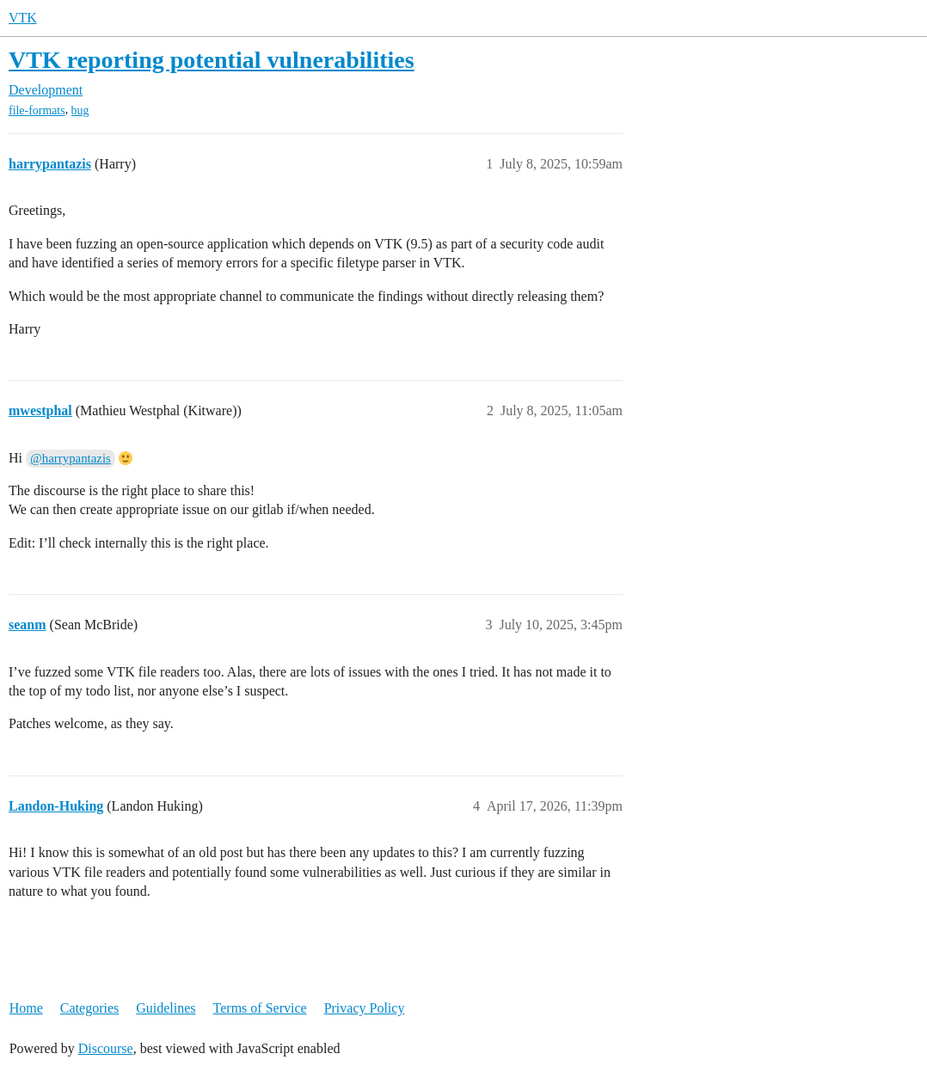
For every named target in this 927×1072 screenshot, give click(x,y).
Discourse (105, 1048)
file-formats (37, 110)
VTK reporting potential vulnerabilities (211, 59)
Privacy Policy (364, 1008)
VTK (23, 17)
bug (80, 110)
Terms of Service (260, 1008)
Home (26, 1008)
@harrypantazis (70, 458)
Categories (89, 1008)
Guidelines (165, 1008)
